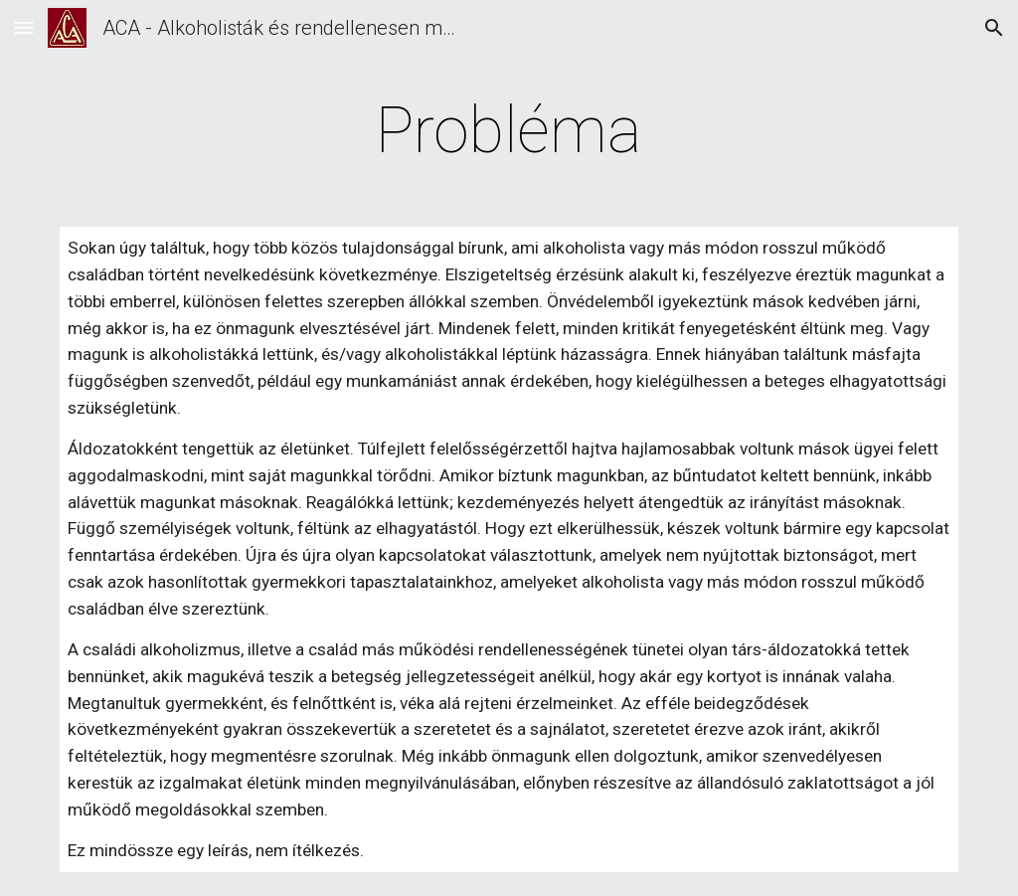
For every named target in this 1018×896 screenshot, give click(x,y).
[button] (24, 27)
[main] (508, 131)
